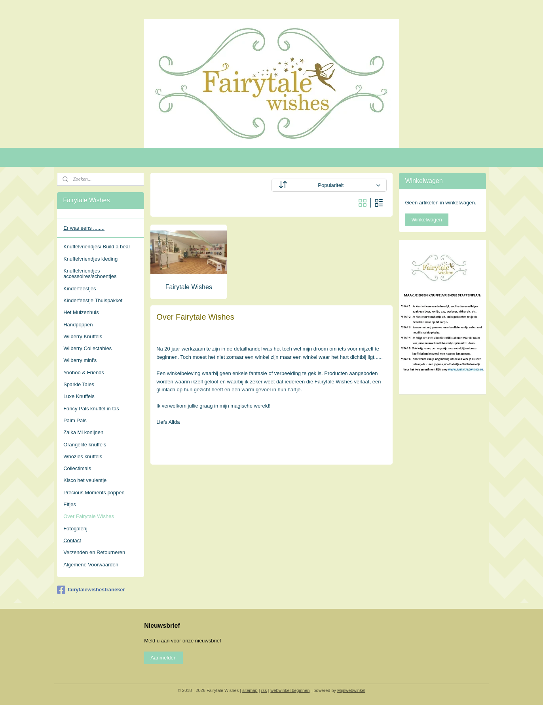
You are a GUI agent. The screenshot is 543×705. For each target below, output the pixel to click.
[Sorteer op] (329, 185)
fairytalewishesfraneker (91, 589)
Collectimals (77, 468)
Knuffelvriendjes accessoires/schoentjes (89, 273)
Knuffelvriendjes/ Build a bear (96, 247)
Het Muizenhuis (81, 312)
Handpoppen (78, 325)
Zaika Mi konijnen (83, 432)
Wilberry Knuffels (82, 336)
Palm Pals (75, 420)
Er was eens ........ (83, 228)
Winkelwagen (426, 220)
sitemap (250, 690)
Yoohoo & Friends (83, 372)
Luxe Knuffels (79, 396)
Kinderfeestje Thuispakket (92, 300)
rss (264, 690)
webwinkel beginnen (289, 690)
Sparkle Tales (78, 384)
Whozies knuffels (82, 456)
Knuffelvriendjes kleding (90, 259)
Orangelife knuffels (84, 445)
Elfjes (69, 504)
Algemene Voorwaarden (90, 565)
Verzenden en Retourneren (94, 552)
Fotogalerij (75, 529)
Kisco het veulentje (84, 480)
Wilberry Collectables (87, 348)
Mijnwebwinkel (351, 690)
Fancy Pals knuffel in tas (91, 409)
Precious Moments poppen (94, 492)
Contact (72, 540)
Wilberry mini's (80, 360)
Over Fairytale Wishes (88, 516)
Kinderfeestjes (79, 289)
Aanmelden (163, 658)
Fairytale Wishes (188, 287)
